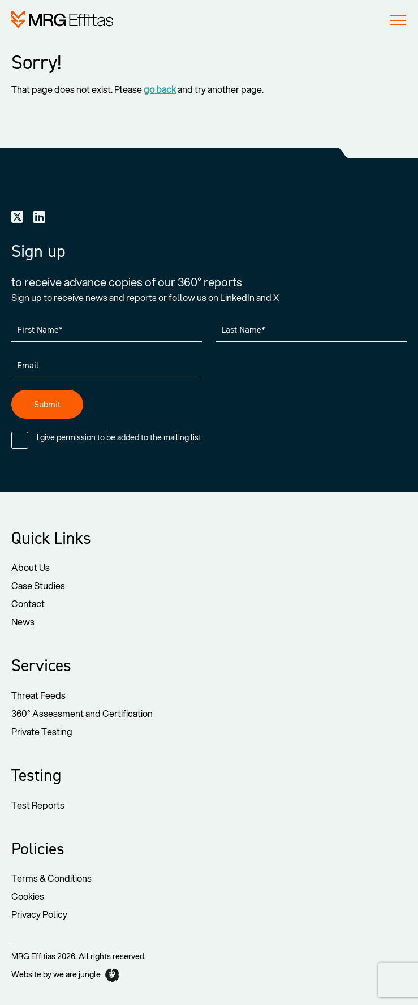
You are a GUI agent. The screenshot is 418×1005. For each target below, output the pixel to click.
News (23, 621)
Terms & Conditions (51, 877)
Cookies (27, 896)
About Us (30, 567)
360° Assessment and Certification (82, 713)
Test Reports (37, 804)
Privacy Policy (39, 914)
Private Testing (41, 731)
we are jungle (86, 975)
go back (160, 89)
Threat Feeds (38, 695)
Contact (28, 603)
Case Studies (38, 585)
